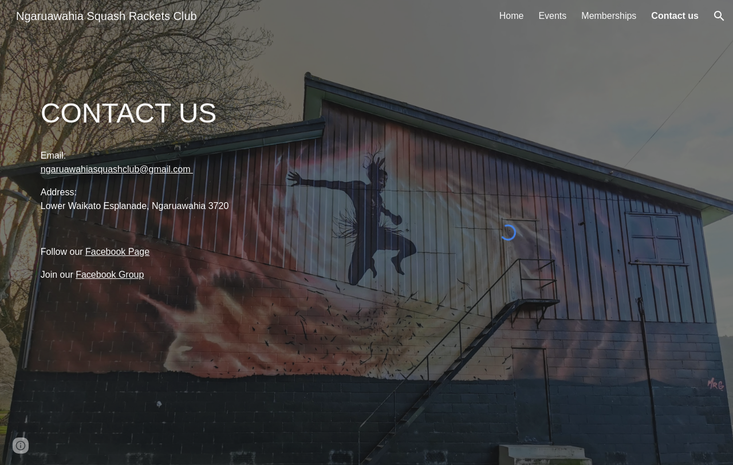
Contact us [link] (675, 16)
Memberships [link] (608, 16)
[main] (140, 113)
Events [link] (552, 16)
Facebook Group (110, 274)
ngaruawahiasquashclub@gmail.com (117, 169)
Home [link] (511, 16)
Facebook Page (117, 252)
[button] (719, 16)
